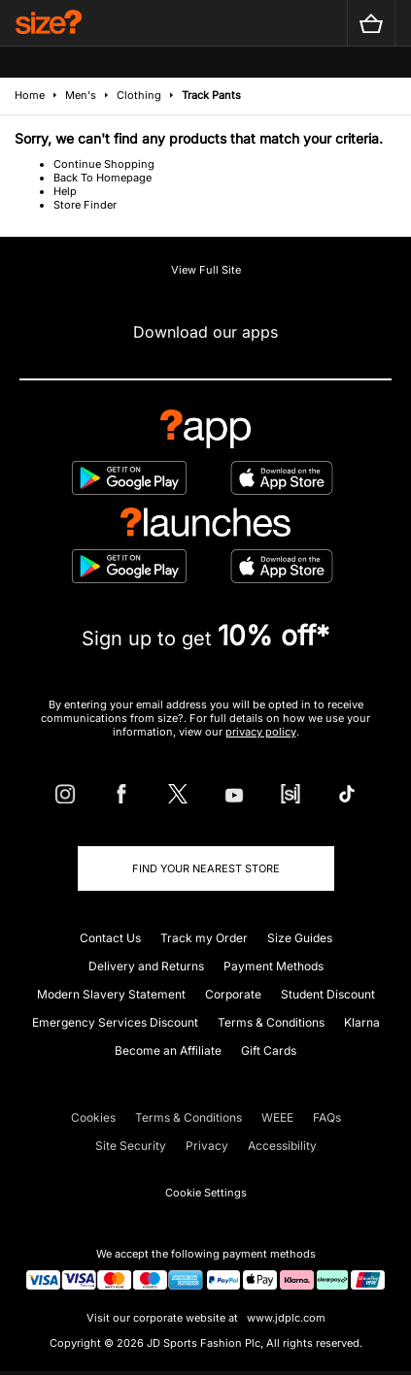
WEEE (277, 1117)
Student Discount (328, 994)
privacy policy (260, 731)
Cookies (93, 1117)
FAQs (327, 1117)
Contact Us (110, 938)
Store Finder (85, 205)
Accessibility (282, 1145)
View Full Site (206, 270)
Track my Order (204, 938)
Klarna (362, 1022)
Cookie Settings (206, 1192)
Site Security (130, 1145)
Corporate (233, 994)
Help (65, 191)
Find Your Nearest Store (206, 868)
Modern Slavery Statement (111, 994)
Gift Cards (268, 1050)
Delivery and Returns (146, 966)
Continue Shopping (103, 164)
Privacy (207, 1145)
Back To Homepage (102, 177)
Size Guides (299, 938)
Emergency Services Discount (115, 1022)
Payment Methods (273, 966)
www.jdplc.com (284, 1318)
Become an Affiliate (168, 1050)
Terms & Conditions (271, 1022)
